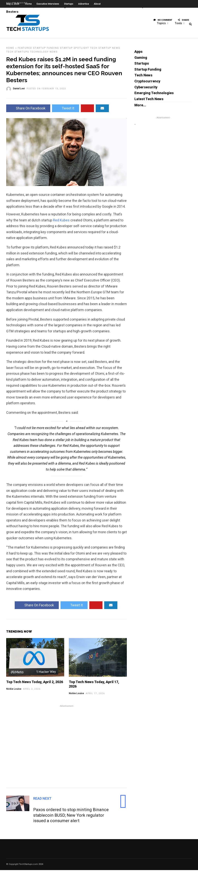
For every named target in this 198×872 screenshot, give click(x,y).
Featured (25, 50)
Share (183, 22)
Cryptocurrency (147, 83)
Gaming (140, 59)
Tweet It (65, 110)
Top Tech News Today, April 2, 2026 (34, 684)
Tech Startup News (105, 50)
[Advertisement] (66, 748)
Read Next (42, 800)
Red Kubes (61, 222)
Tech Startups (17, 53)
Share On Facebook (28, 110)
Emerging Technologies (154, 95)
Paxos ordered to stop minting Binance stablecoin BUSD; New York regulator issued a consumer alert (71, 817)
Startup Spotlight (74, 50)
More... (140, 107)
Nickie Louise (13, 690)
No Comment (163, 22)
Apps (138, 53)
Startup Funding (46, 50)
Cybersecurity (145, 89)
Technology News (44, 53)
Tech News (143, 77)
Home (10, 50)
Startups (141, 65)
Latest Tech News (148, 101)
